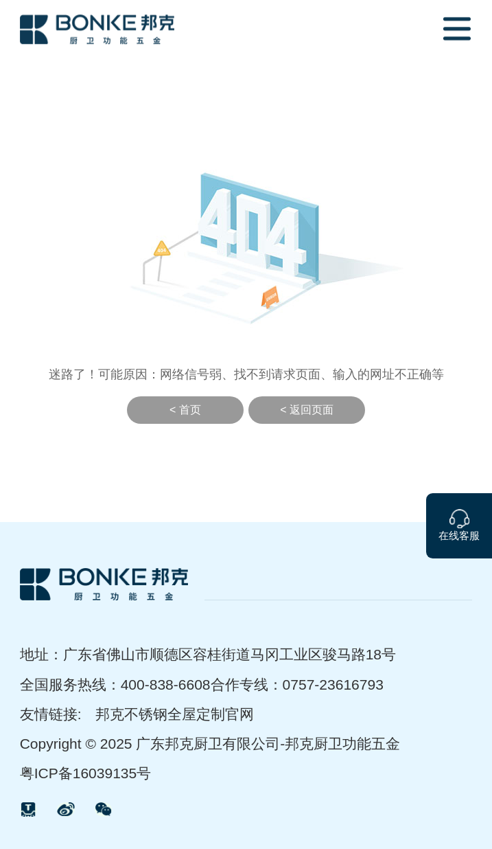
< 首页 (185, 410)
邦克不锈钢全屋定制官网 (174, 714)
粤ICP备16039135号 (86, 773)
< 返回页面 (306, 410)
